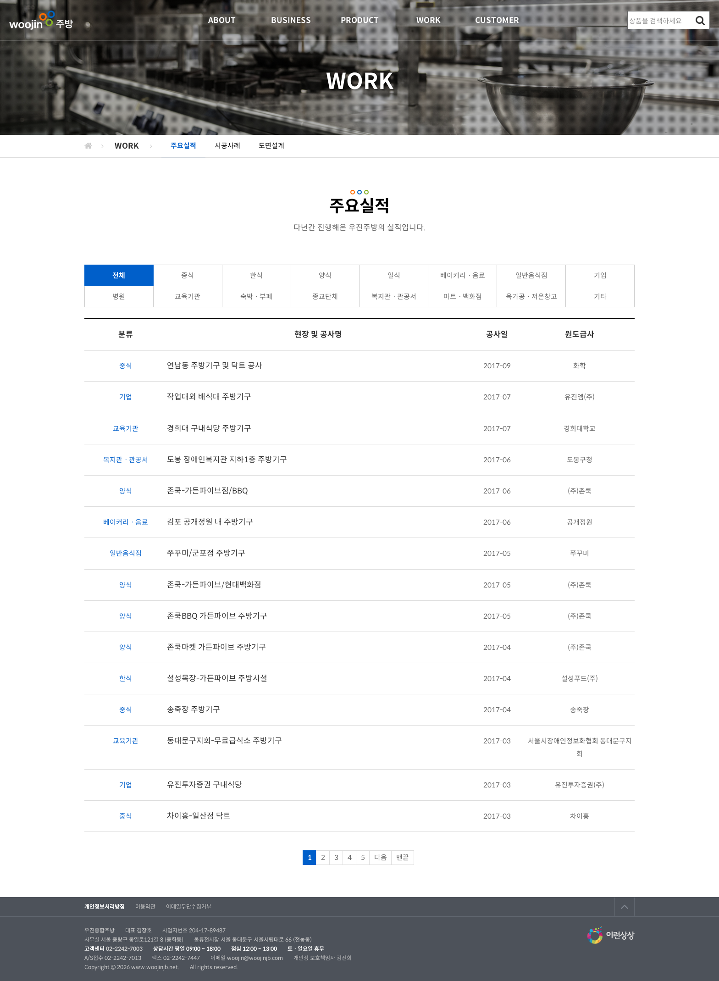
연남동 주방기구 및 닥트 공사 (214, 366)
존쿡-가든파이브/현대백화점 (214, 585)
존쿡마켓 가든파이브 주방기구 (216, 647)
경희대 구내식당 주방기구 (209, 428)
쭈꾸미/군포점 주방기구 (206, 553)
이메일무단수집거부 (188, 906)
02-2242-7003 (124, 948)
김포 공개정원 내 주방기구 (210, 522)
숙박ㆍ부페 (256, 296)
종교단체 (325, 296)
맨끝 (402, 857)
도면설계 (271, 145)
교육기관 (187, 296)
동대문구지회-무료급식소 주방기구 (224, 741)
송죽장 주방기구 (193, 710)
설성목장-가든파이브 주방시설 (217, 678)
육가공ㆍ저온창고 (531, 296)
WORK (428, 20)
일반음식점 (531, 275)
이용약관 (145, 906)
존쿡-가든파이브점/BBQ (207, 491)
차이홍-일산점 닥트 (199, 816)
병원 (118, 296)
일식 (393, 275)
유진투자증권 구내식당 (204, 785)
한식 (256, 275)
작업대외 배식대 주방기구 (209, 397)
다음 (380, 857)
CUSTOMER (497, 20)
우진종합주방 (41, 20)
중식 (187, 275)
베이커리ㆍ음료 (462, 275)
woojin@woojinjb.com (255, 957)
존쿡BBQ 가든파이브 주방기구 (217, 616)
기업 (600, 275)
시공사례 (227, 145)
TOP (624, 906)
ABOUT (222, 20)
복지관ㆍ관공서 (393, 296)
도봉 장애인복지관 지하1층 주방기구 (227, 460)
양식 (325, 275)
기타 (600, 296)
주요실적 (183, 145)
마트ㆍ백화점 (462, 296)
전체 (118, 275)
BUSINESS (291, 20)
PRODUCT (360, 20)
